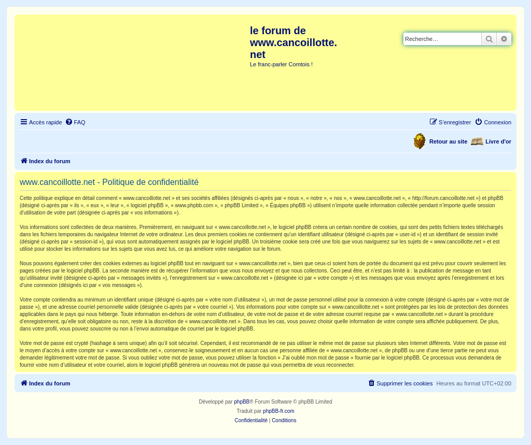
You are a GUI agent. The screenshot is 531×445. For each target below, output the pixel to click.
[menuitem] (75, 122)
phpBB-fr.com (279, 411)
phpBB (241, 402)
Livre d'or (498, 141)
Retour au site (448, 141)
